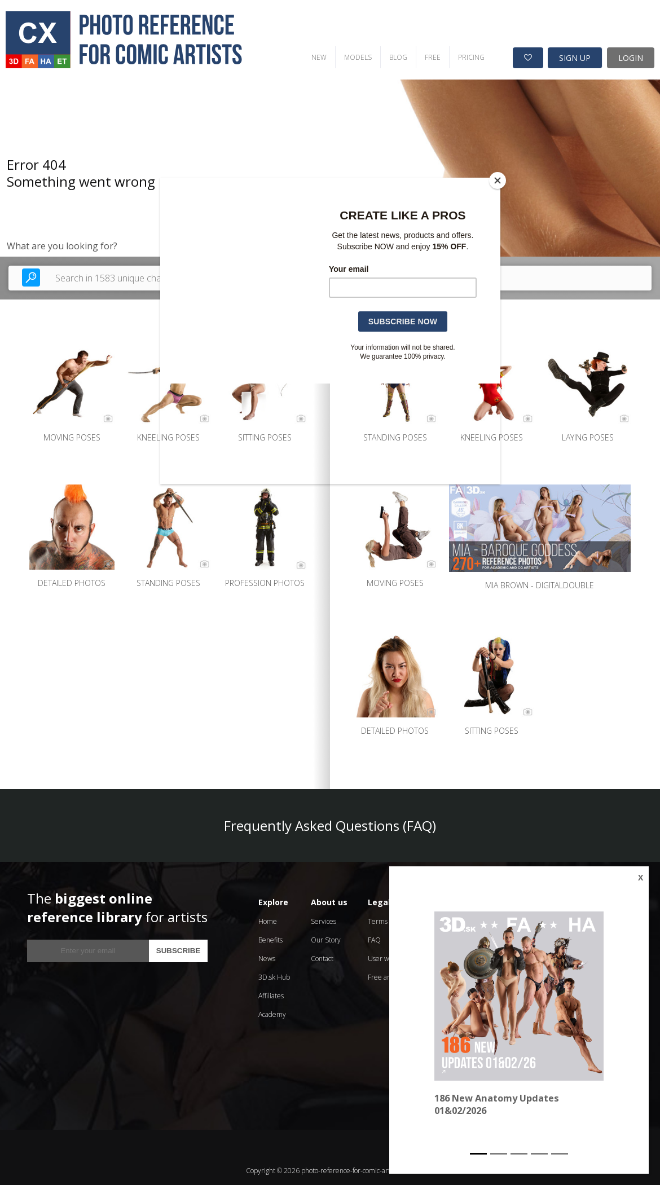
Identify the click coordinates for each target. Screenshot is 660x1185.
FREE (368, 31)
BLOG (333, 31)
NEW (254, 31)
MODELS (293, 31)
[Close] (497, 180)
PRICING (406, 31)
